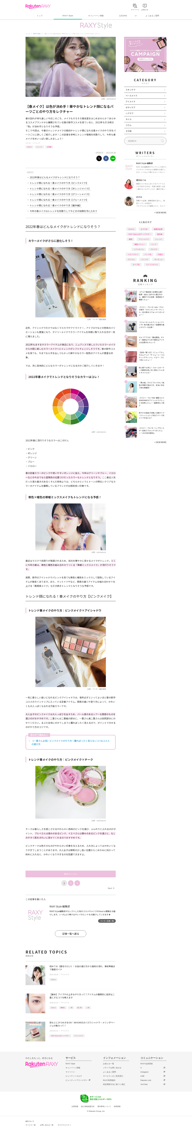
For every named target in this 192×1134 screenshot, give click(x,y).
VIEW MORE (160, 212)
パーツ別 (147, 254)
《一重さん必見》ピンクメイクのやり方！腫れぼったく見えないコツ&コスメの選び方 (70, 742)
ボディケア (130, 107)
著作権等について (104, 1106)
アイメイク (36, 143)
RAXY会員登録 (146, 1064)
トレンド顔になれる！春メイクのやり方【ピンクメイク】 (59, 183)
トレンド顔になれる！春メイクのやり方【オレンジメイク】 (60, 188)
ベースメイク (131, 95)
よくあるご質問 (152, 16)
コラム (129, 125)
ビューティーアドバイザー (77, 1080)
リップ (153, 244)
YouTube (144, 1084)
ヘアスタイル (139, 249)
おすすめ (144, 229)
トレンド (39, 147)
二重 (88, 1008)
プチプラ (153, 249)
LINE (142, 1076)
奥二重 (79, 1008)
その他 (129, 131)
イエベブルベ (133, 254)
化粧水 (160, 254)
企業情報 (74, 1106)
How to (29, 147)
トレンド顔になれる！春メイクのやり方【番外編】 (56, 205)
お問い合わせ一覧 (46, 1125)
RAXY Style (67, 16)
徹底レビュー (139, 244)
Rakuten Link (145, 1080)
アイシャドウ (78, 1036)
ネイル (129, 119)
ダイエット (158, 259)
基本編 (159, 234)
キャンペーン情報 (96, 16)
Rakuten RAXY (38, 6)
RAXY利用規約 (109, 1080)
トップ (39, 16)
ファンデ (144, 259)
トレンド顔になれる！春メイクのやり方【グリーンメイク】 (60, 194)
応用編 (49, 147)
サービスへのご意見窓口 (113, 1076)
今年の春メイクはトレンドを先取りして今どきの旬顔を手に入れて (63, 211)
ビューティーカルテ (74, 1076)
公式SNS (123, 16)
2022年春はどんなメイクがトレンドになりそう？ (55, 177)
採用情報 (117, 1106)
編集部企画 (158, 229)
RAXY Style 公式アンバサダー (60, 1036)
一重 (71, 1008)
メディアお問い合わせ (112, 1068)
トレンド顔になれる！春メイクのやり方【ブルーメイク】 (59, 199)
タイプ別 (136, 264)
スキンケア (130, 89)
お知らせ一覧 (108, 1064)
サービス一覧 (31, 1125)
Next (111, 888)
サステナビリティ (64, 1125)
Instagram (144, 1072)
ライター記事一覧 (107, 921)
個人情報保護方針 (88, 1106)
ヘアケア (129, 113)
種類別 (62, 1008)
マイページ (70, 1072)
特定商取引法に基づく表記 (114, 1084)
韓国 (130, 239)
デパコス (131, 259)
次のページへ (70, 874)
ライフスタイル (152, 264)
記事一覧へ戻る (70, 933)
